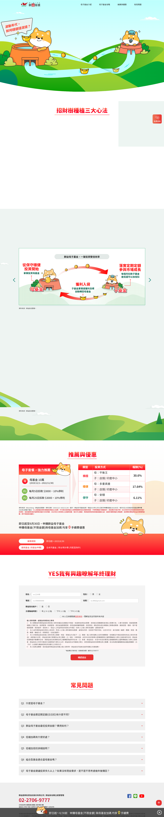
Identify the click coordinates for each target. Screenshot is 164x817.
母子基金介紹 (86, 4)
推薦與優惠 (122, 4)
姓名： (28, 594)
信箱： (86, 600)
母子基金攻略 (104, 4)
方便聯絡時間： (32, 611)
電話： (28, 600)
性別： (86, 594)
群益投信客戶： (32, 606)
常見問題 (137, 4)
